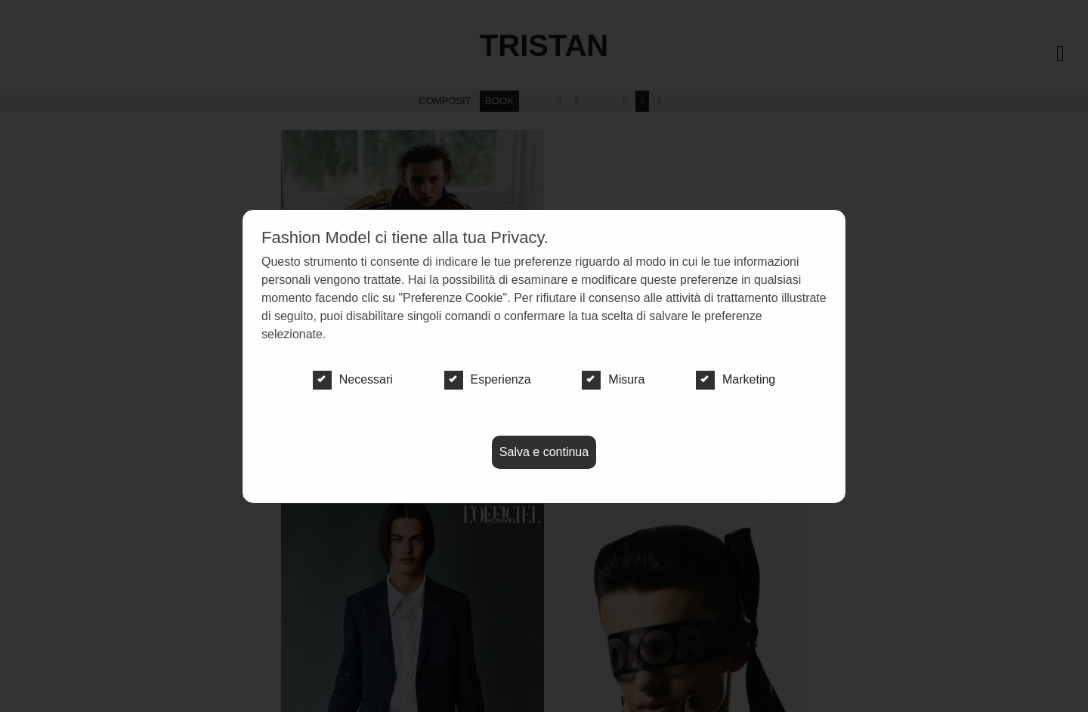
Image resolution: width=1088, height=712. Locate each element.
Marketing (735, 380)
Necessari (353, 380)
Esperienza (487, 380)
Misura (613, 380)
